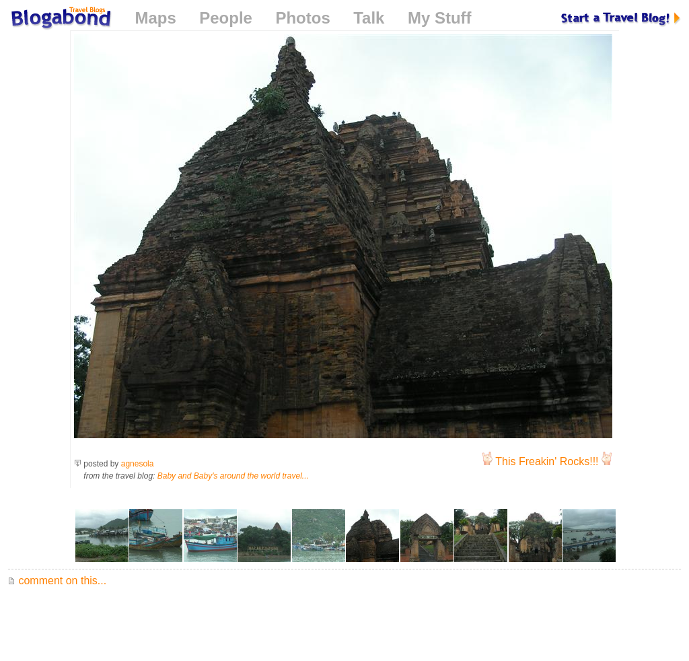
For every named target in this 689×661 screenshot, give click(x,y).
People (225, 18)
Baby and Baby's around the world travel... (233, 476)
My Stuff (440, 18)
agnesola (137, 463)
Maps (155, 18)
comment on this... (57, 580)
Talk (368, 18)
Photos (302, 18)
